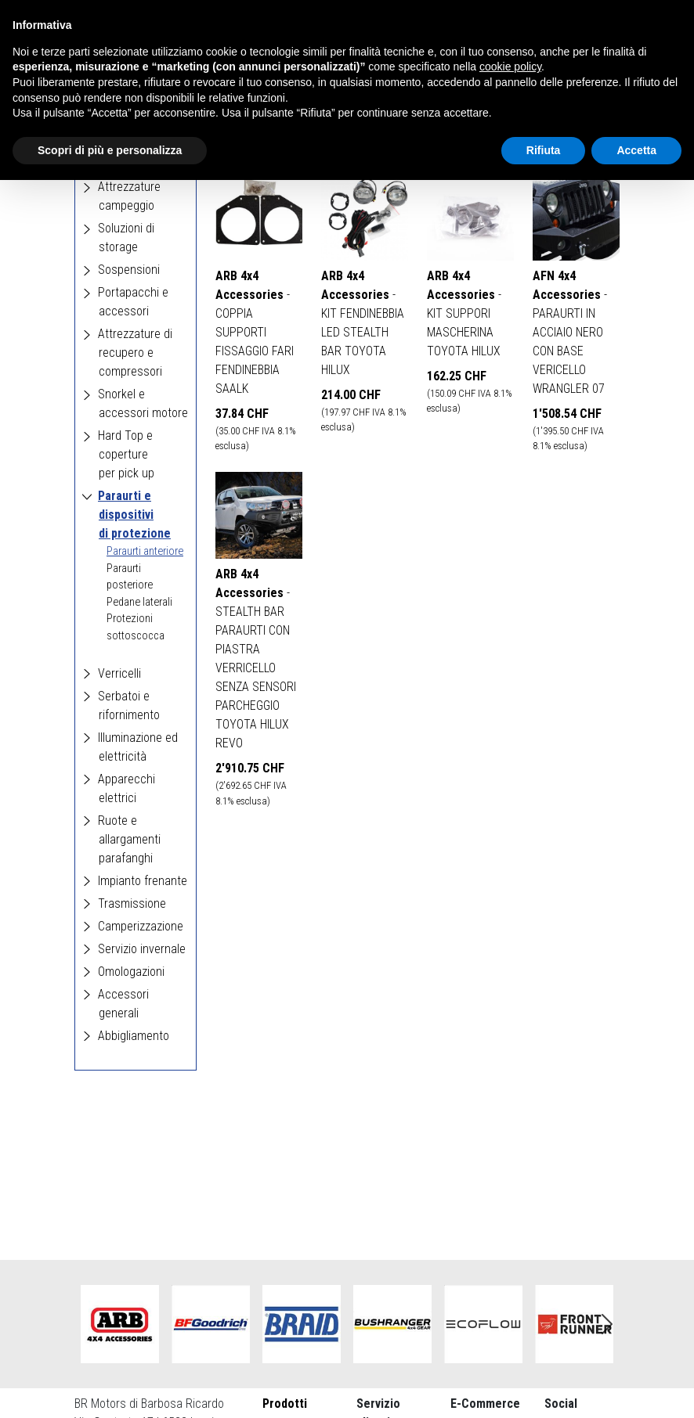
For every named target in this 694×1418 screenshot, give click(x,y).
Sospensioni (129, 269)
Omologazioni (131, 971)
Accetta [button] (636, 150)
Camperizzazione (140, 926)
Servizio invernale (142, 948)
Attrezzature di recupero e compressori (135, 352)
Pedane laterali (139, 602)
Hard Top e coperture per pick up (126, 454)
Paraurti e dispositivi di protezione (134, 514)
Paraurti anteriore (145, 551)
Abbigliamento (133, 1035)
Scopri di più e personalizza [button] (110, 150)
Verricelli (119, 673)
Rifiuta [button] (543, 150)
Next (607, 1324)
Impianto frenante (142, 880)
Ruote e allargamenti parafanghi (129, 839)
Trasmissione (132, 903)
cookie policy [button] (510, 66)
